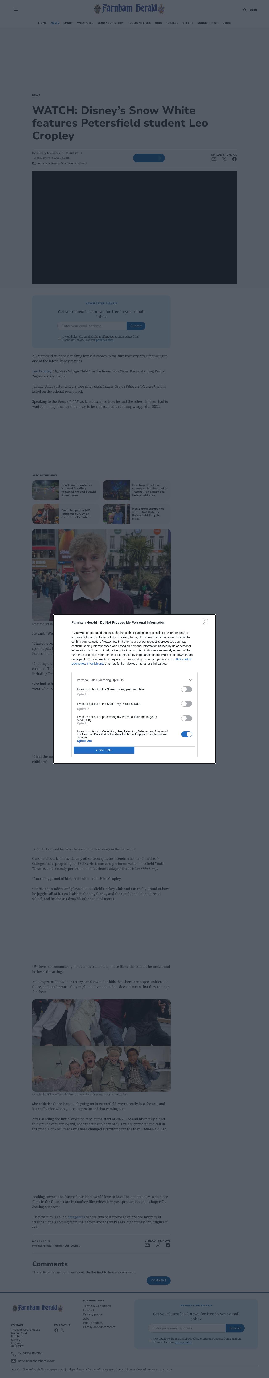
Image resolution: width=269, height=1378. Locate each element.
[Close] (207, 623)
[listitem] (134, 680)
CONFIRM (104, 750)
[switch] (186, 689)
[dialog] (134, 689)
